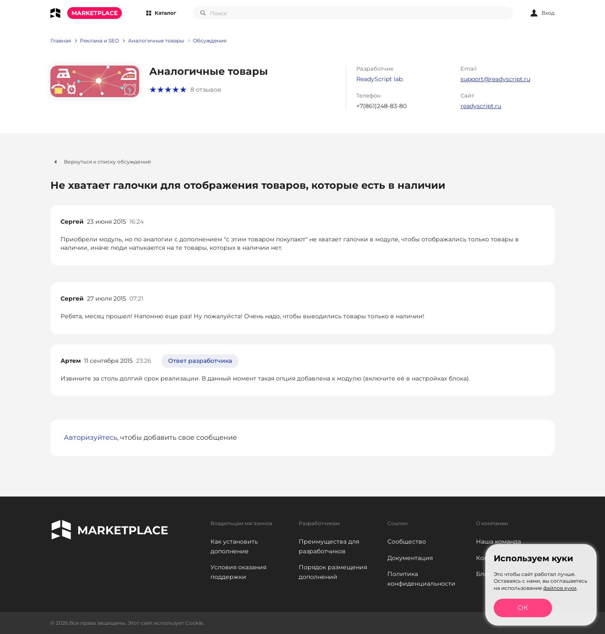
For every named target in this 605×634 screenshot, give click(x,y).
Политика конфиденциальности (421, 578)
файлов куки (559, 588)
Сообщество (406, 541)
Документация (410, 558)
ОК (523, 608)
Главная (60, 40)
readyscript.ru (480, 106)
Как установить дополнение (234, 546)
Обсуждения (209, 40)
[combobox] (353, 13)
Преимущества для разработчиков (329, 546)
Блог (483, 574)
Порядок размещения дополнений (333, 572)
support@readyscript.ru (495, 79)
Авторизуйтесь (90, 437)
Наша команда (498, 541)
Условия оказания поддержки (238, 572)
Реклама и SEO (99, 40)
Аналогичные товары (156, 40)
